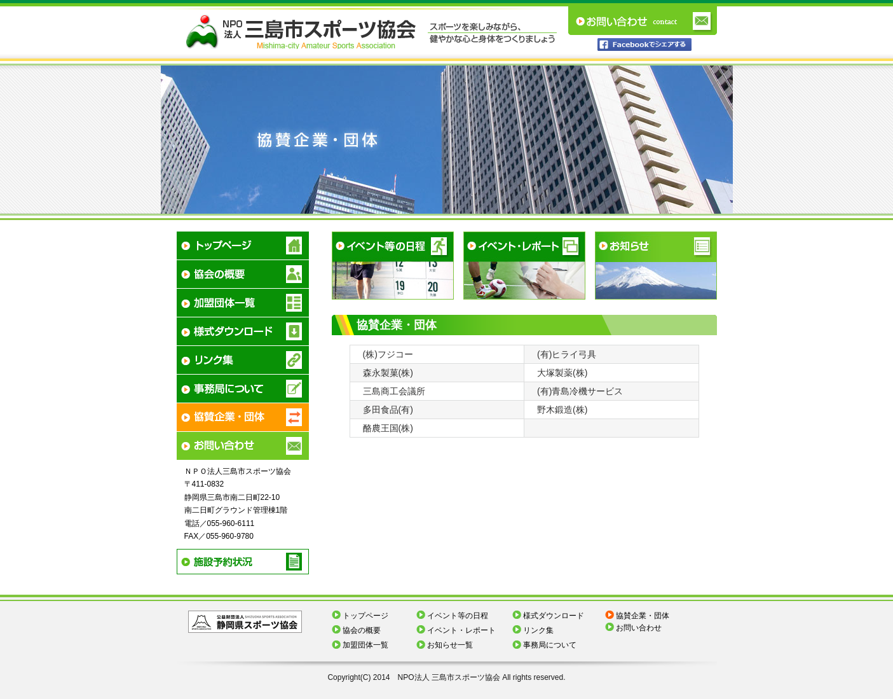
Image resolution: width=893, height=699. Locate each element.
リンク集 (538, 630)
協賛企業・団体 (642, 615)
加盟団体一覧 (365, 644)
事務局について (549, 644)
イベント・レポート (461, 630)
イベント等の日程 (457, 615)
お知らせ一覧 (450, 644)
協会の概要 (362, 630)
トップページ (365, 615)
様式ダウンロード (553, 615)
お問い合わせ (639, 627)
